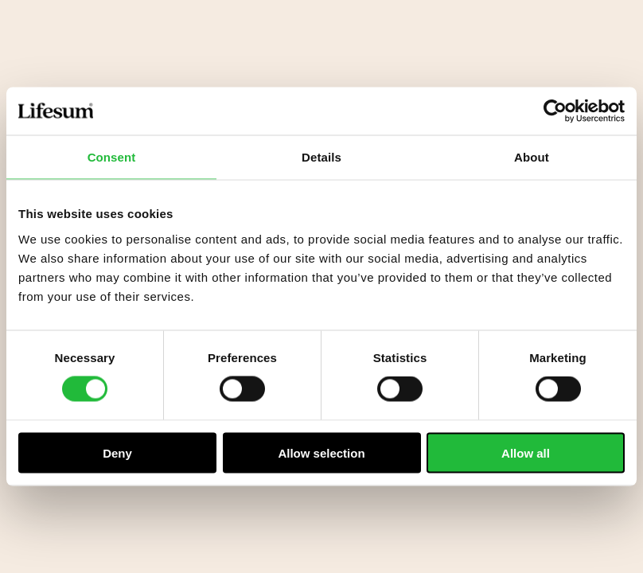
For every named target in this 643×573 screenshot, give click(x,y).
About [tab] (531, 157)
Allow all (525, 452)
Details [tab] (321, 157)
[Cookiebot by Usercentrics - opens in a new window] (555, 111)
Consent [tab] (112, 157)
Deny (117, 452)
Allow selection (321, 452)
